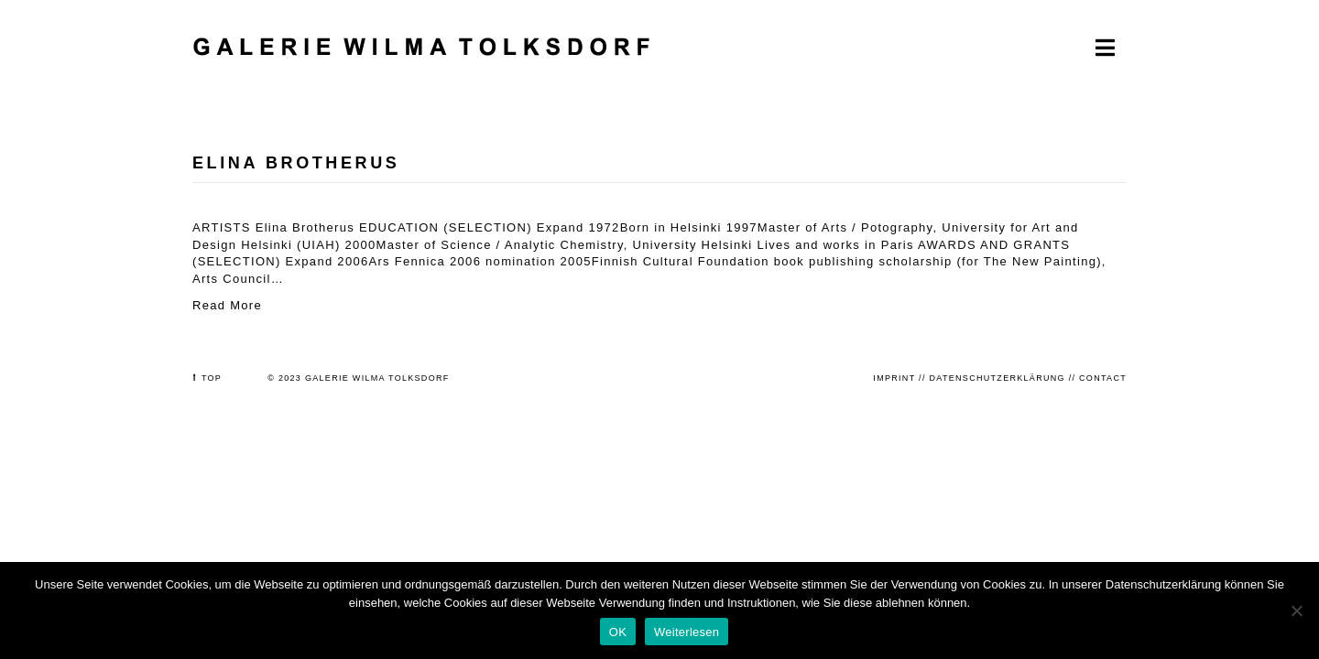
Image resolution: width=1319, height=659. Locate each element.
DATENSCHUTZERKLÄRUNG (997, 378)
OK (618, 632)
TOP (212, 378)
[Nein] (1296, 610)
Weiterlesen (686, 632)
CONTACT (1103, 378)
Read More (227, 305)
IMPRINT (894, 378)
